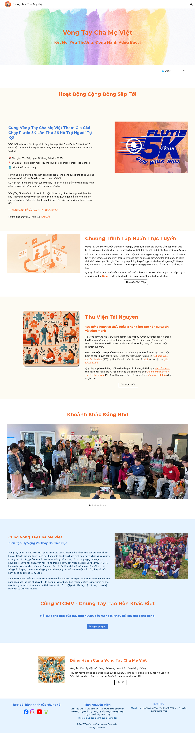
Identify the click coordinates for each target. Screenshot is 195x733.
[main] (97, 32)
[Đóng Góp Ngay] (97, 626)
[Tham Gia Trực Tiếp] (136, 282)
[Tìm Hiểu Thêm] (128, 385)
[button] (191, 4)
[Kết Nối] (120, 682)
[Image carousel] (97, 465)
